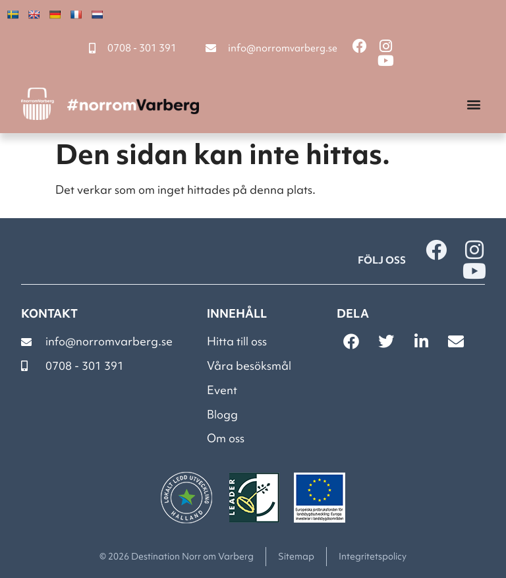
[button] (474, 104)
